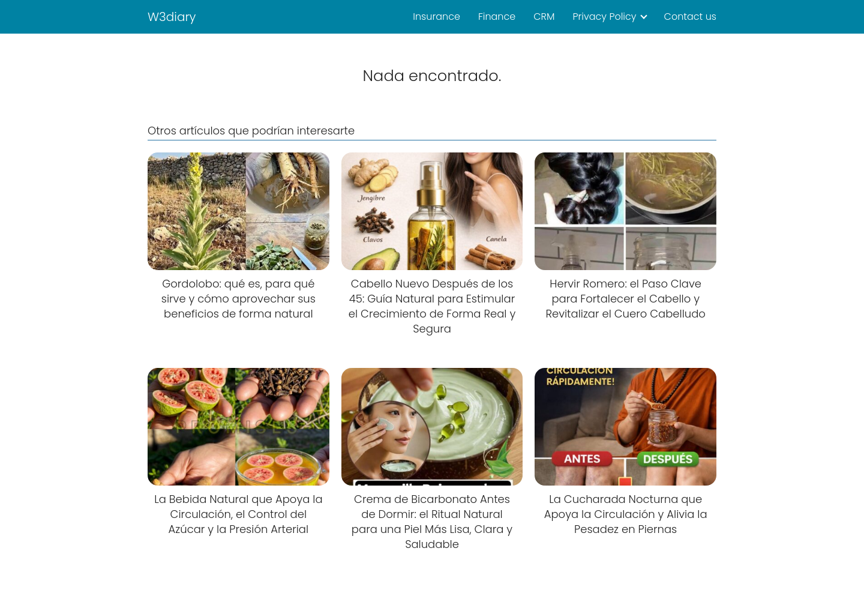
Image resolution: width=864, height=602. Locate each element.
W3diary (172, 16)
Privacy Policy (604, 16)
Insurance (436, 16)
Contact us (690, 16)
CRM (543, 16)
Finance (496, 16)
